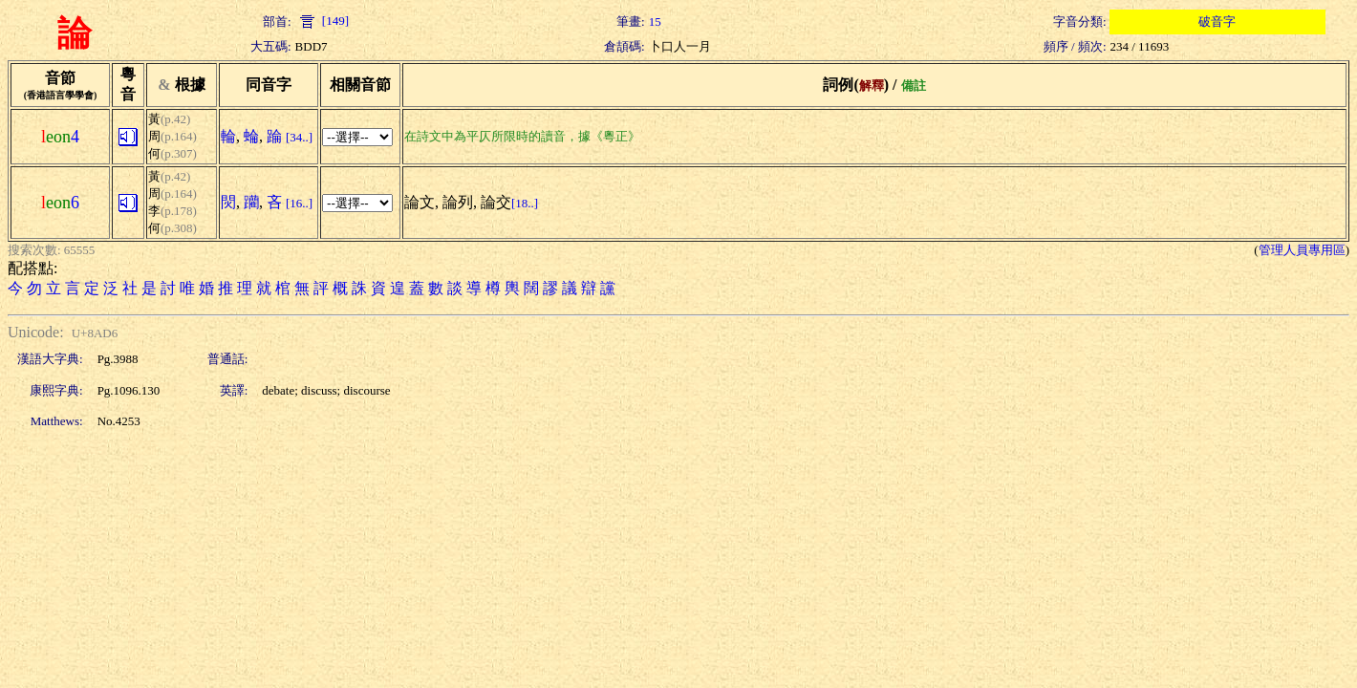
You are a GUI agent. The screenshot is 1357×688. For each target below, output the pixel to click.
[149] (322, 20)
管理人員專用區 (1302, 250)
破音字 (1217, 21)
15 (655, 21)
